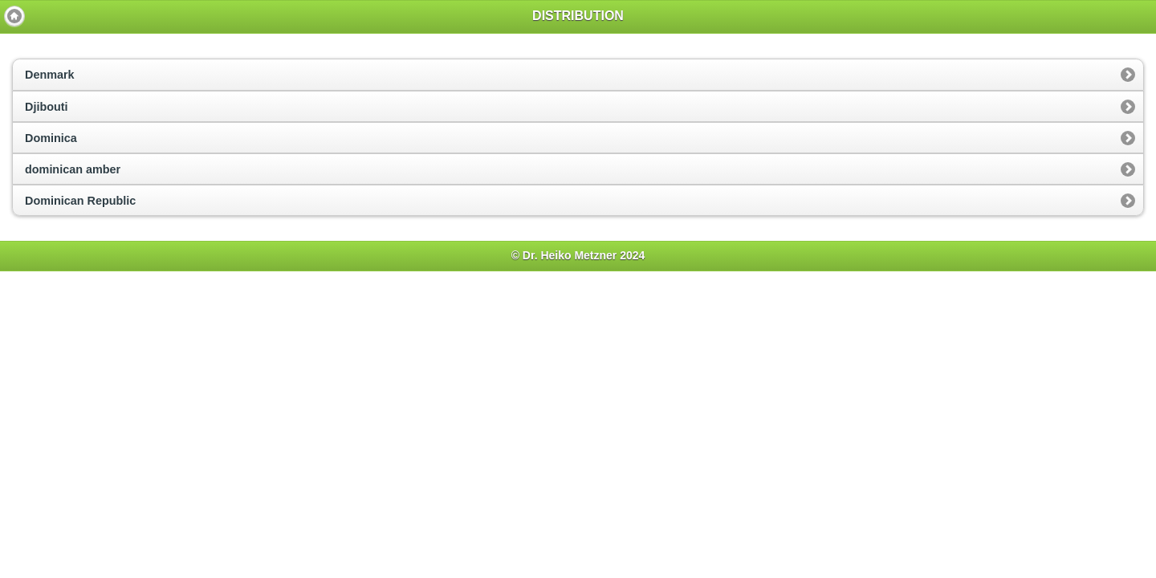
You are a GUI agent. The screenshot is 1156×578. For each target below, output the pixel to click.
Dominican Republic (80, 200)
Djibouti (46, 106)
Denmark (50, 74)
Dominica (51, 138)
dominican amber (72, 169)
